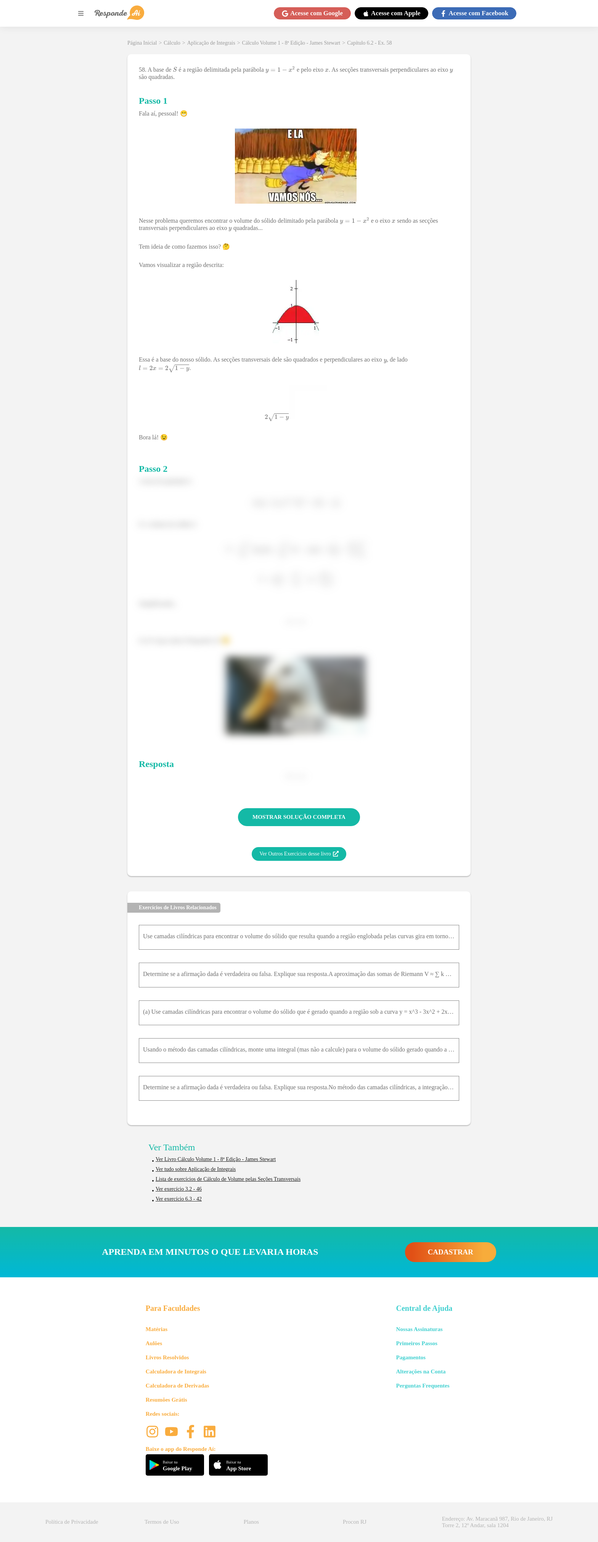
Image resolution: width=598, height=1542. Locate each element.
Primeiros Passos (416, 1343)
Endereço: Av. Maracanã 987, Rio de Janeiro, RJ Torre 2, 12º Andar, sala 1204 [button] (497, 1522)
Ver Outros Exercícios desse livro (298, 854)
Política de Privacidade (71, 1522)
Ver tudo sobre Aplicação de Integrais (196, 1169)
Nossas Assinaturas (419, 1329)
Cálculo (172, 43)
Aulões (154, 1343)
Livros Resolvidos (167, 1357)
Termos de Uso (162, 1522)
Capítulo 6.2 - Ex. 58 (369, 43)
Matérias (156, 1329)
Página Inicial (142, 43)
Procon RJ (355, 1522)
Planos (251, 1522)
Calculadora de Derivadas (177, 1386)
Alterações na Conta (420, 1371)
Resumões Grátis (166, 1400)
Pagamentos (411, 1357)
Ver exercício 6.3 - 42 (179, 1199)
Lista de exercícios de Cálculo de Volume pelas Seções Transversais (228, 1179)
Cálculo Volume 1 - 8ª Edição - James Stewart (291, 43)
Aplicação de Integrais (211, 43)
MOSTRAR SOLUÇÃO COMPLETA (299, 817)
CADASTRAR (450, 1252)
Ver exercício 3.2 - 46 (179, 1189)
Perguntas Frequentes (422, 1386)
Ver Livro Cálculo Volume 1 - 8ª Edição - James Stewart (216, 1159)
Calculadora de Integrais (176, 1371)
